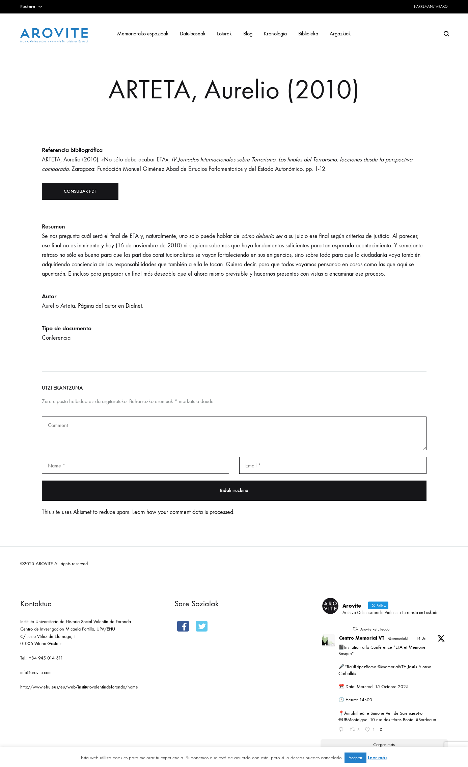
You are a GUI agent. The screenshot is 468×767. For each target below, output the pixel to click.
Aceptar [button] (355, 757)
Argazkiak (340, 33)
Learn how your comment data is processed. (183, 512)
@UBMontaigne (352, 720)
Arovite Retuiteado (374, 629)
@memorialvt (398, 638)
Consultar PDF (80, 191)
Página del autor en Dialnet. (110, 305)
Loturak (224, 33)
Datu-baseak (192, 33)
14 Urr (421, 638)
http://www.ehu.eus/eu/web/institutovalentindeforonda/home (79, 687)
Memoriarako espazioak (142, 33)
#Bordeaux (426, 720)
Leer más (377, 758)
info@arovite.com (36, 672)
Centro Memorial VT (361, 638)
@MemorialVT (391, 667)
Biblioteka (308, 33)
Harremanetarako (431, 6)
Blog (247, 33)
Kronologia (275, 33)
